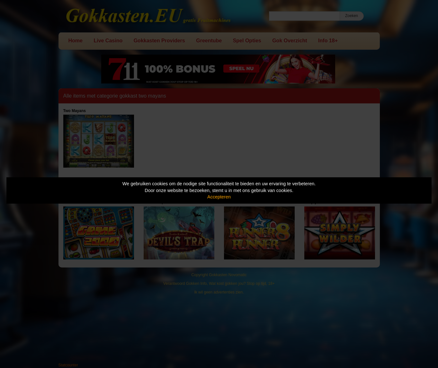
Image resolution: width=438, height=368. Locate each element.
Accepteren (219, 196)
